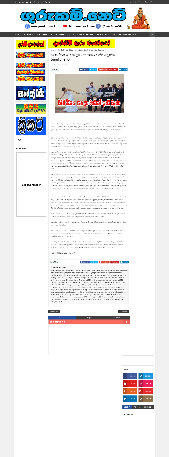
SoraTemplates (30, 454)
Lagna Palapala (46, 35)
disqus (84, 352)
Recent (124, 91)
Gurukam (30, 35)
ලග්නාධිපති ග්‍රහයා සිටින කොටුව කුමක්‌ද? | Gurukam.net (89, 405)
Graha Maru (63, 35)
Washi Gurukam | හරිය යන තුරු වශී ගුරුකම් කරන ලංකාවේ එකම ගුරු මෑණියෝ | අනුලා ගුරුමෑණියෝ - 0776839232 (89, 414)
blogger (63, 352)
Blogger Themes (54, 454)
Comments (145, 91)
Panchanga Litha (129, 35)
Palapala (112, 35)
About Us (134, 2)
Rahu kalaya (79, 35)
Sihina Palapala (96, 35)
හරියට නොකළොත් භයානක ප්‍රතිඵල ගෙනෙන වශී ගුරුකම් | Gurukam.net (88, 431)
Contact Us (146, 2)
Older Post (111, 345)
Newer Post (57, 345)
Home (126, 2)
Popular (134, 91)
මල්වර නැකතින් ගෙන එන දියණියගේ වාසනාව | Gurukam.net (88, 422)
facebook (106, 352)
